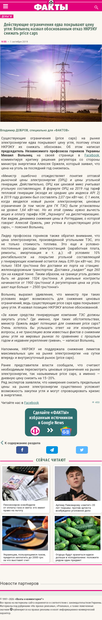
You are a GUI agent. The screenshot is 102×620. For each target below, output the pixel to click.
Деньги (7, 16)
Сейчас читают (51, 460)
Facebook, (92, 155)
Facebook (31, 403)
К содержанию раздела (22, 443)
